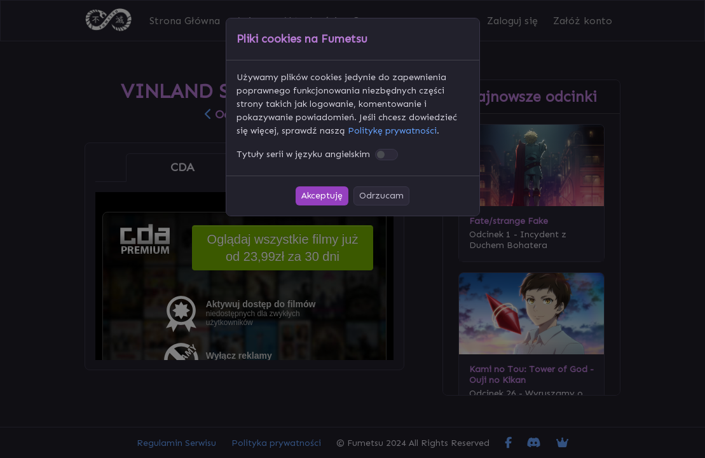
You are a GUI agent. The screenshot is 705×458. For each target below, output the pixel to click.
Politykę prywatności (392, 130)
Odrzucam (381, 195)
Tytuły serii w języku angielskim (303, 154)
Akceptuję (322, 195)
